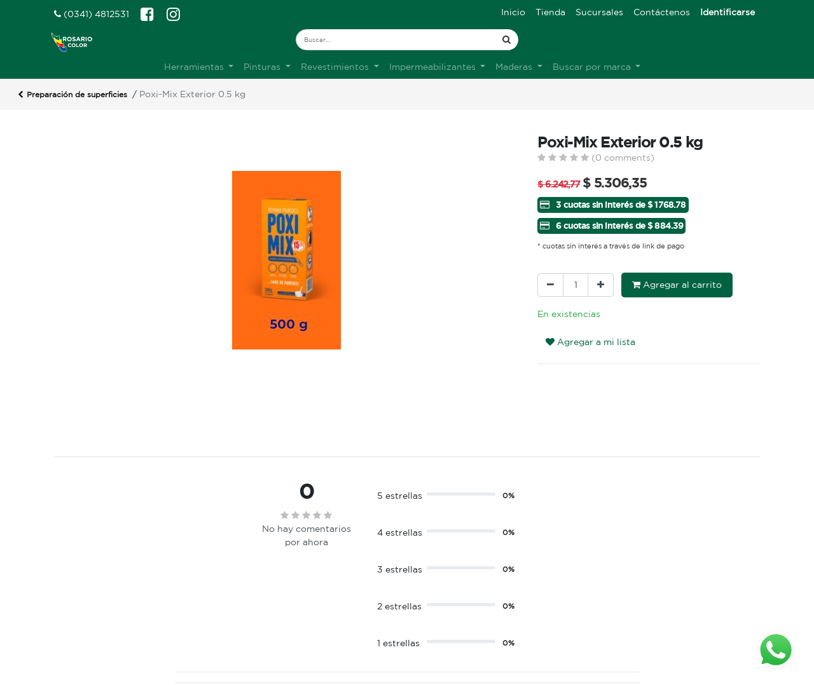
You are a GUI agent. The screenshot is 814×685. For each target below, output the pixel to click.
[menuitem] (513, 12)
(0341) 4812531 (91, 14)
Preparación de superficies (72, 95)
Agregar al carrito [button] (677, 285)
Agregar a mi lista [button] (590, 342)
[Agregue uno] (601, 285)
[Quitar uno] (550, 285)
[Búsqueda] (506, 39)
